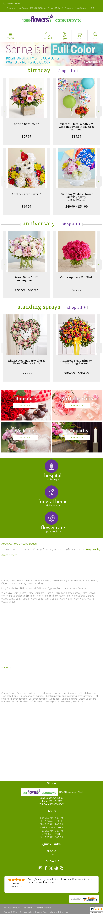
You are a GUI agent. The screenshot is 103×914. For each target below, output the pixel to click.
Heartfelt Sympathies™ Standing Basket (77, 362)
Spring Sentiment (26, 124)
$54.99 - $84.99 (26, 290)
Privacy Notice (27, 912)
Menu (10, 38)
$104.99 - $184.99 (76, 373)
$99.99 (76, 290)
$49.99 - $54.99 (76, 206)
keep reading (93, 549)
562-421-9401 (13, 3)
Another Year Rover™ (26, 194)
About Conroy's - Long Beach (19, 543)
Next (99, 111)
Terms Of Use (10, 912)
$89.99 (76, 136)
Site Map (64, 912)
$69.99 (26, 136)
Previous (4, 111)
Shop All (65, 71)
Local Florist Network (47, 912)
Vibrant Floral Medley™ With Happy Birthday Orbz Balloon (77, 126)
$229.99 (26, 373)
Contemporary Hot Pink (76, 277)
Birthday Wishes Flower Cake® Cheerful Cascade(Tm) (76, 196)
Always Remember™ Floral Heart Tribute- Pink (26, 362)
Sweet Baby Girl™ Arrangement (26, 279)
